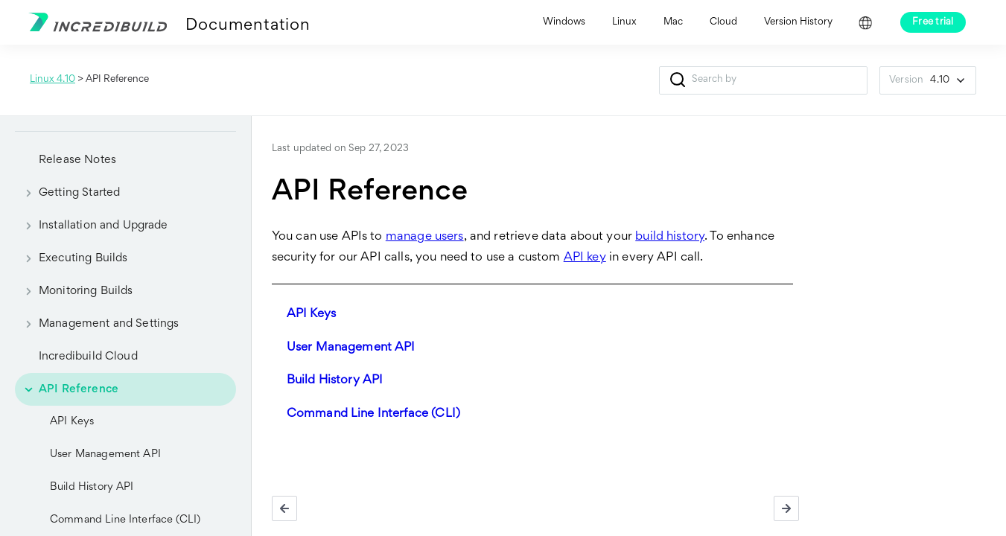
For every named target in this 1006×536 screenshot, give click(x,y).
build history (669, 237)
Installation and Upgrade (91, 225)
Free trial (933, 22)
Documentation (247, 26)
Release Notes (77, 160)
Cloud (723, 22)
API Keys (72, 422)
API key (585, 258)
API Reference (66, 389)
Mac (673, 22)
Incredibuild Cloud (88, 356)
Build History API (92, 487)
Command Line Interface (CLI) (373, 414)
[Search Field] (763, 80)
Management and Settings (97, 323)
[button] (677, 80)
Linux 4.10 (52, 79)
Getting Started (67, 192)
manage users (425, 237)
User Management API (105, 454)
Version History (798, 22)
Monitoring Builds (74, 291)
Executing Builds (71, 258)
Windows (564, 22)
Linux (624, 22)
